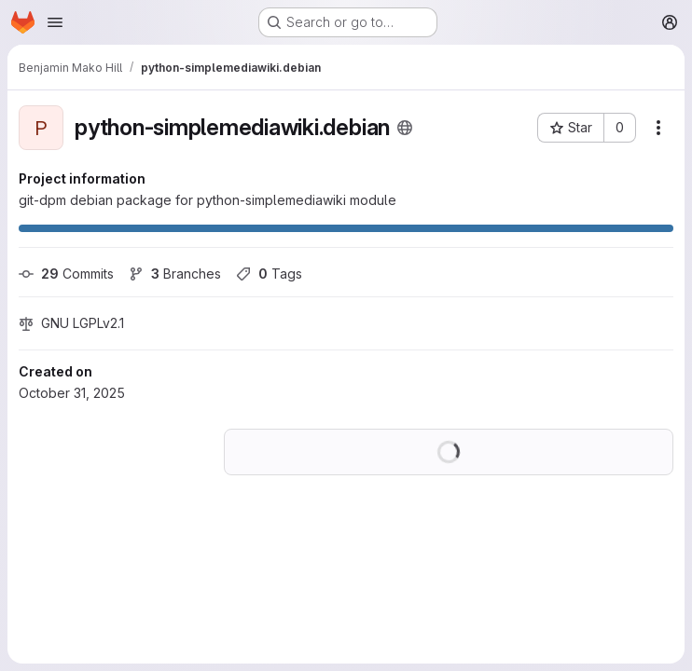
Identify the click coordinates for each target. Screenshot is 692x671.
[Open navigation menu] (55, 22)
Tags (269, 273)
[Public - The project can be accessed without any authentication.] (404, 127)
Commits (66, 273)
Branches (175, 273)
